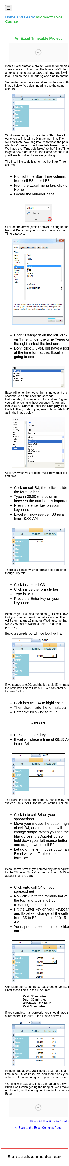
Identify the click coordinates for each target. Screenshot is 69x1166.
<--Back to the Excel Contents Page (38, 1127)
